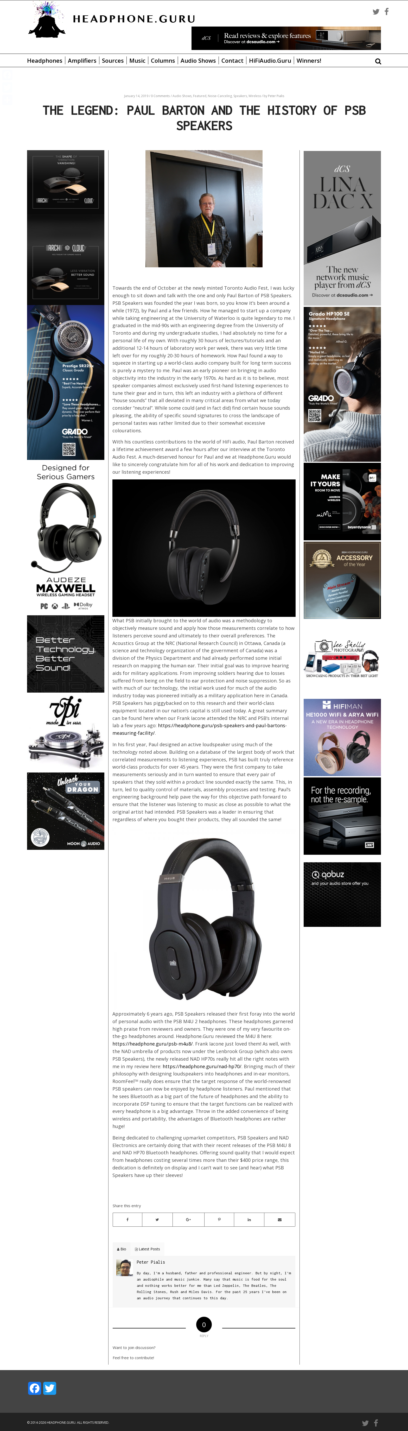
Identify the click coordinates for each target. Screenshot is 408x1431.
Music (137, 60)
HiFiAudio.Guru (270, 60)
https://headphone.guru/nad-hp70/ (202, 1066)
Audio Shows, (183, 96)
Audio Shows (198, 60)
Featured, (200, 96)
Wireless (255, 96)
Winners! (309, 60)
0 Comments (160, 96)
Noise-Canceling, (220, 96)
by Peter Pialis (274, 96)
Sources (113, 60)
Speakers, (240, 96)
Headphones (44, 60)
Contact (232, 60)
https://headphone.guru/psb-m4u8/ (152, 1044)
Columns (163, 60)
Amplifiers (82, 60)
